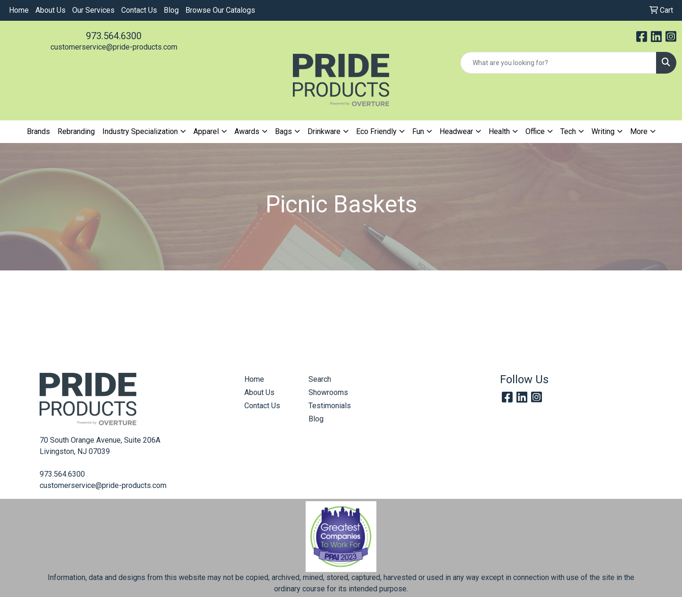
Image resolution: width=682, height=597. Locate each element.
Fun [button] (418, 131)
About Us (50, 10)
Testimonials (329, 405)
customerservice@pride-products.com (113, 46)
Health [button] (499, 131)
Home (19, 10)
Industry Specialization (140, 131)
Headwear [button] (456, 131)
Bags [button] (283, 131)
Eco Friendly (376, 131)
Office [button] (535, 131)
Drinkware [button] (324, 131)
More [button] (639, 131)
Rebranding (76, 131)
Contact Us (139, 10)
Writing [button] (603, 131)
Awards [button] (246, 131)
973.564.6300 (113, 36)
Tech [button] (568, 131)
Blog (171, 10)
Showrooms (328, 392)
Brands (38, 131)
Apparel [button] (206, 131)
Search (319, 379)
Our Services (93, 10)
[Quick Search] (558, 63)
